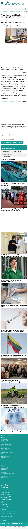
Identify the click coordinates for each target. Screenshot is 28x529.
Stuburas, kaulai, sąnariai (6, 447)
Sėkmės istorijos (5, 506)
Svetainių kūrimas (15, 527)
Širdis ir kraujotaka (4, 439)
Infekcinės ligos (4, 478)
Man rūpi (10, 146)
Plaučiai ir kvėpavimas (20, 146)
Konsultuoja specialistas (8, 148)
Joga (2, 502)
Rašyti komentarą (18, 151)
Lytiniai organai (4, 449)
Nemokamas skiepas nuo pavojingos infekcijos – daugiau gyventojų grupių (12, 331)
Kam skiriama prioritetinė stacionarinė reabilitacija (13, 184)
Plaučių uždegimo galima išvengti (11, 431)
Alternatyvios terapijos (6, 496)
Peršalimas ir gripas (4, 468)
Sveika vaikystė (4, 485)
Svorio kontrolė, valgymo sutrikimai (7, 473)
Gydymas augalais (5, 494)
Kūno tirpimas (3, 470)
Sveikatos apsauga (6, 516)
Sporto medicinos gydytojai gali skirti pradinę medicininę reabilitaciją (12, 209)
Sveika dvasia (4, 504)
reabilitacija (9, 142)
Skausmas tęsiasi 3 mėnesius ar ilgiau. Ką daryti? (14, 305)
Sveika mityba (4, 497)
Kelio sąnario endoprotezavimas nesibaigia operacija (11, 280)
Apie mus (8, 523)
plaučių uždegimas (18, 142)
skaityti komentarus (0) (7, 151)
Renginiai (3, 509)
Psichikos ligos (4, 458)
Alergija (2, 465)
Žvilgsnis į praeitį (5, 487)
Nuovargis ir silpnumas (5, 477)
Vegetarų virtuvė (5, 501)
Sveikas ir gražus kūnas (6, 499)
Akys (2, 454)
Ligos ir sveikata (6, 435)
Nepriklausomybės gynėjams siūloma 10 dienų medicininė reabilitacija (13, 356)
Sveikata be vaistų (6, 492)
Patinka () (5, 135)
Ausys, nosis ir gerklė (5, 456)
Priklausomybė (4, 474)
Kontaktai (3, 525)
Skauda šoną (3, 472)
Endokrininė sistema (5, 443)
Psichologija (4, 484)
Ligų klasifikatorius (18, 523)
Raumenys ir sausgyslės (5, 448)
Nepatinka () (14, 135)
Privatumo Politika (12, 525)
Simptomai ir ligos (5, 464)
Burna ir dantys (4, 457)
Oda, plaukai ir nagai (5, 451)
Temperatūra (3, 469)
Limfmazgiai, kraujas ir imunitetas (7, 452)
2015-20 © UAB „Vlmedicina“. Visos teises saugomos (11, 526)
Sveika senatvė (4, 489)
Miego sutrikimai (4, 476)
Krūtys (2, 453)
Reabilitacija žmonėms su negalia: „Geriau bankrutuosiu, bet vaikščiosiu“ (13, 406)
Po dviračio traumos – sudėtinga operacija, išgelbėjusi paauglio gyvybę (13, 255)
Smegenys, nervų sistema (6, 444)
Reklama (25, 11)
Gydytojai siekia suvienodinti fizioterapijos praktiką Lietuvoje (10, 381)
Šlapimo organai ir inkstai (6, 445)
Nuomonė (3, 520)
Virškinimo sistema (4, 441)
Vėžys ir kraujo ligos (5, 467)
